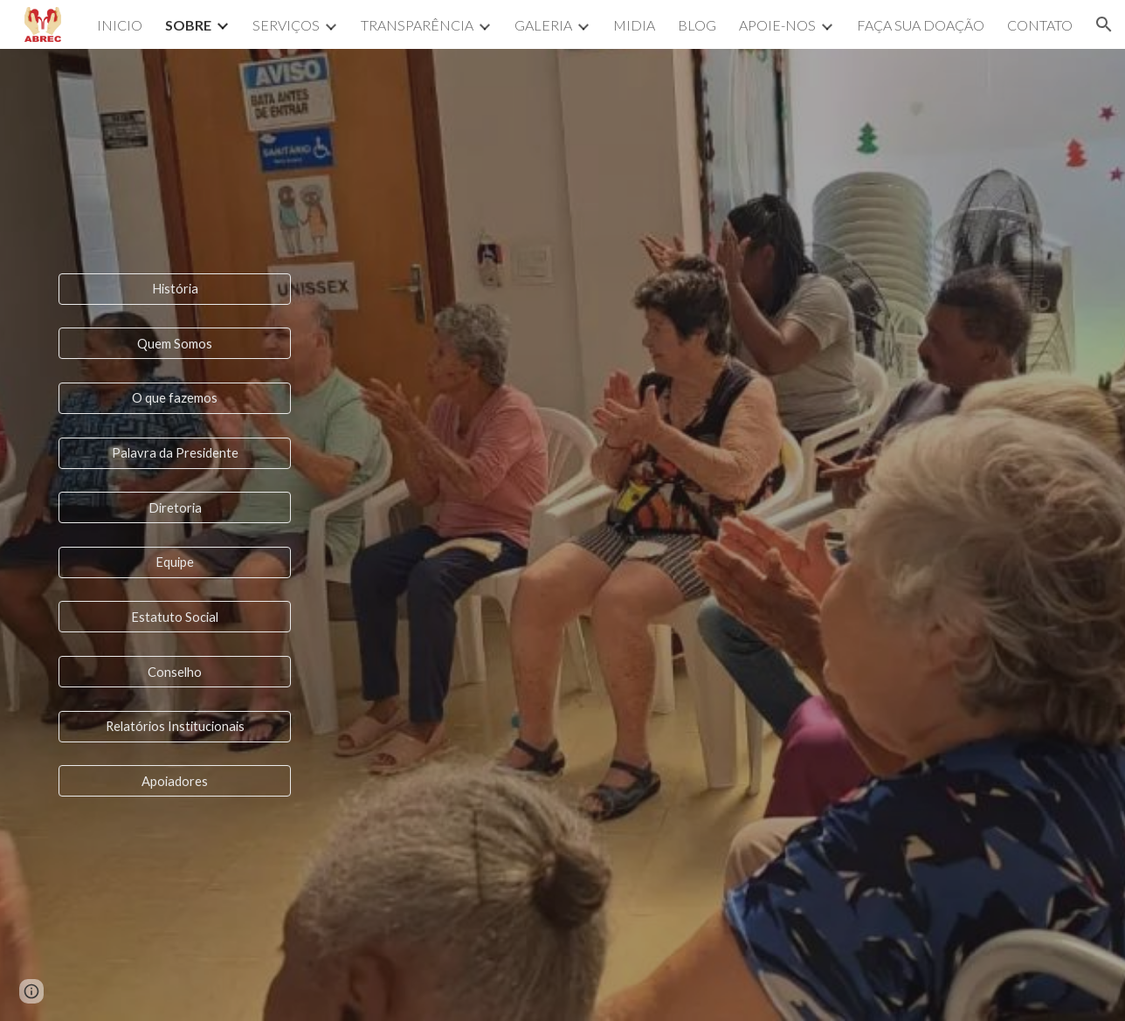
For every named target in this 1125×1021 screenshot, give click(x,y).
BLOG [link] (697, 25)
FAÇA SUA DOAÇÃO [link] (920, 25)
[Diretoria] (174, 507)
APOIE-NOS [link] (777, 25)
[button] (1104, 24)
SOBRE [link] (188, 25)
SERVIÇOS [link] (286, 25)
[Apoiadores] (174, 781)
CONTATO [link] (1040, 25)
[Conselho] (174, 672)
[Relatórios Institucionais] (174, 727)
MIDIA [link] (634, 25)
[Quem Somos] (174, 343)
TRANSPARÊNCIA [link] (417, 25)
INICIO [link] (119, 25)
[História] (174, 288)
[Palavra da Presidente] (174, 452)
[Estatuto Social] (174, 617)
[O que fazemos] (174, 398)
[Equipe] (174, 562)
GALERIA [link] (543, 25)
